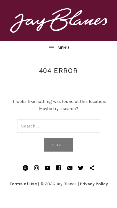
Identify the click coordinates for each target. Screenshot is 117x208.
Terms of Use (23, 183)
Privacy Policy (94, 183)
